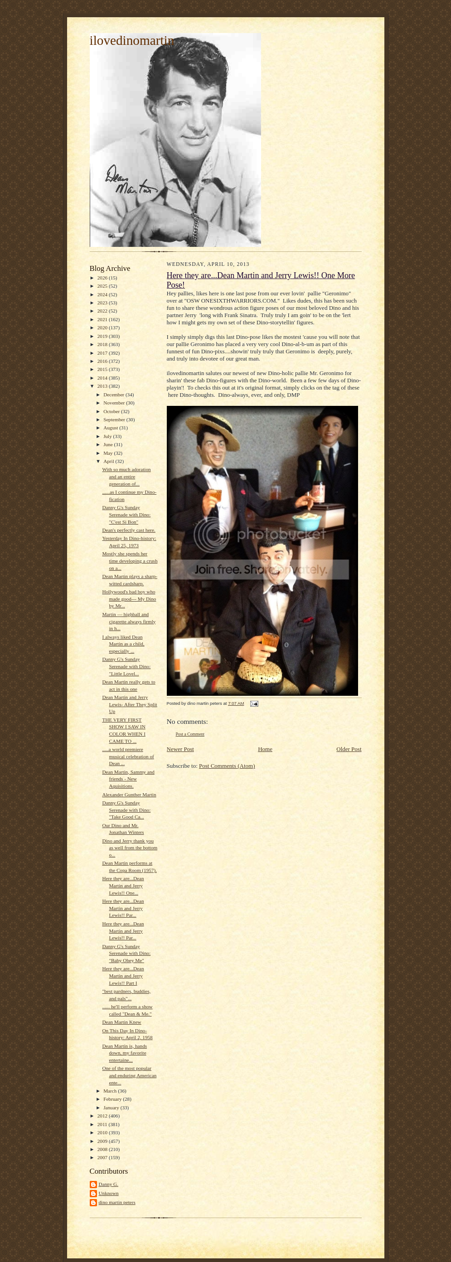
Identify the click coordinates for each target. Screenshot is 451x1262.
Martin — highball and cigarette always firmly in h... (128, 621)
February (113, 1099)
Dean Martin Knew (121, 1022)
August (111, 427)
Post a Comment (190, 734)
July (108, 436)
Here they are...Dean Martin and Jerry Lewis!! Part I (123, 975)
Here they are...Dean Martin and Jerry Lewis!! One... (123, 885)
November (114, 402)
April (109, 461)
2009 (103, 1141)
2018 (103, 344)
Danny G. (108, 1184)
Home (265, 749)
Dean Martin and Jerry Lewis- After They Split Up (129, 704)
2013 (103, 386)
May (108, 453)
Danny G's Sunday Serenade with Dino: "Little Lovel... (126, 666)
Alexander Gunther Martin (129, 794)
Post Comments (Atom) (227, 765)
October (112, 411)
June (108, 444)
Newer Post (180, 749)
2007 (103, 1157)
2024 (103, 294)
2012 (103, 1115)
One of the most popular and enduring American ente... (129, 1075)
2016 (103, 361)
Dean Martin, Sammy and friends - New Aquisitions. (128, 779)
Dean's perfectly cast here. (128, 530)
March (110, 1090)
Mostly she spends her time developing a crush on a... (129, 560)
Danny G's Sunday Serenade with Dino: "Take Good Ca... (126, 809)
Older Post (348, 749)
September (114, 419)
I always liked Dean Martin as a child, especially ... (123, 644)
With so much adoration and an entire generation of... (126, 476)
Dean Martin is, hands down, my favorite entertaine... (124, 1053)
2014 (103, 378)
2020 (103, 327)
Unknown (109, 1193)
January (112, 1107)
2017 (103, 353)
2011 (103, 1124)
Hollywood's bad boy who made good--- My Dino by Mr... (129, 598)
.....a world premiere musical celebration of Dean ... (128, 756)
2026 (103, 277)
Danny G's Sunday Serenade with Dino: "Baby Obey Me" (126, 953)
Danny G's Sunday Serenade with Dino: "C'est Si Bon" (126, 514)
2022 (103, 310)
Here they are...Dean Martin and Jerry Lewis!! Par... (123, 908)
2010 (103, 1132)
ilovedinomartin (132, 40)
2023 (103, 302)
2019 (103, 336)
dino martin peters (117, 1202)
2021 (103, 319)
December (114, 394)
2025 (103, 286)
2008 (103, 1149)
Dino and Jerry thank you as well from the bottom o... (129, 847)
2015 (103, 369)
